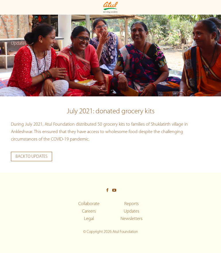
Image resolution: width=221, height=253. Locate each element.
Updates (131, 211)
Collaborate (89, 204)
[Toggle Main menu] (6, 7)
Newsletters (131, 219)
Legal (89, 219)
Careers (89, 211)
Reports (131, 204)
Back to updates (31, 157)
